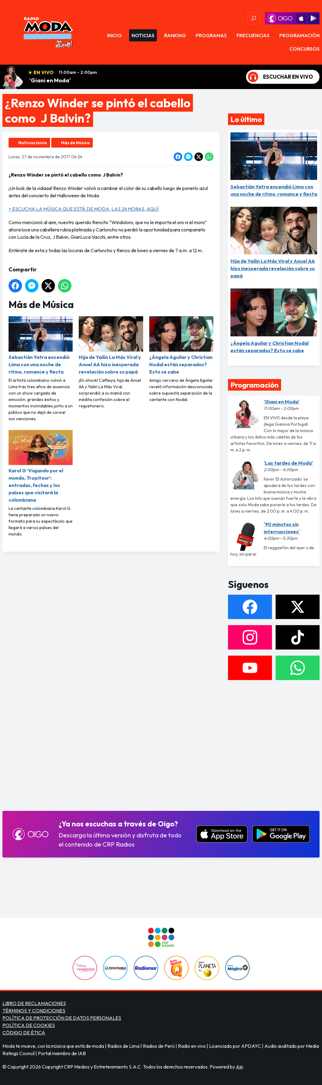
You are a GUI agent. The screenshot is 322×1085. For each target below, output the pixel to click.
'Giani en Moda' (50, 80)
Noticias (143, 35)
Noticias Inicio (32, 142)
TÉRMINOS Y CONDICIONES (33, 1011)
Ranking (175, 35)
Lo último (246, 119)
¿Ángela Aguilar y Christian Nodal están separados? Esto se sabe (181, 345)
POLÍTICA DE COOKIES (28, 1025)
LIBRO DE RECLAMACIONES (34, 1003)
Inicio (114, 35)
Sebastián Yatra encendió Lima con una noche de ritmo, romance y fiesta (41, 345)
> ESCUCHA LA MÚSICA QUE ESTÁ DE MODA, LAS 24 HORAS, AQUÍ (84, 209)
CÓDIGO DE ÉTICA (23, 1032)
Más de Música (75, 142)
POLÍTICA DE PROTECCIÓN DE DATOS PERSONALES (61, 1018)
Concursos (304, 49)
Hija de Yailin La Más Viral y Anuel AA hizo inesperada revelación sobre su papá (111, 345)
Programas (211, 35)
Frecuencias (253, 35)
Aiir (239, 1067)
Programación (299, 35)
